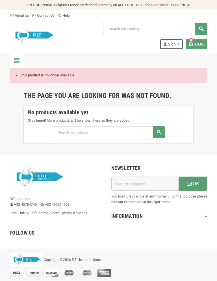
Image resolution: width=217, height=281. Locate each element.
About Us (19, 15)
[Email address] (145, 184)
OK (193, 183)
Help (64, 15)
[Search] (155, 29)
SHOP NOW (180, 5)
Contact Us (43, 15)
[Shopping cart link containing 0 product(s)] (196, 44)
